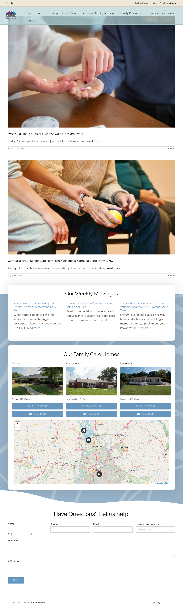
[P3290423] (91, 368)
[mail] (7, 3)
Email (96, 524)
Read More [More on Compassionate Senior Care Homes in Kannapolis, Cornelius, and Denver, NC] (170, 276)
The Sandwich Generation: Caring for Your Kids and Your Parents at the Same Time (144, 307)
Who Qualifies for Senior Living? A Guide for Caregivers (45, 134)
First (10, 534)
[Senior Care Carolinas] (11, 12)
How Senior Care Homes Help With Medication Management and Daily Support (35, 307)
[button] (84, 430)
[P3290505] (37, 368)
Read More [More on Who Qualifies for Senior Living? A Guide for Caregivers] (170, 149)
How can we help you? (148, 524)
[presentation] (29, 568)
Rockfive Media (39, 602)
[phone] (12, 3)
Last (30, 534)
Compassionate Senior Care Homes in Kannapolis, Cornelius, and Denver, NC (60, 260)
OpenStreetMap (162, 483)
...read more (92, 141)
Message (13, 540)
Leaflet (149, 483)
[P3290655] (145, 368)
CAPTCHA (13, 561)
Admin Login (171, 3)
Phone (54, 524)
